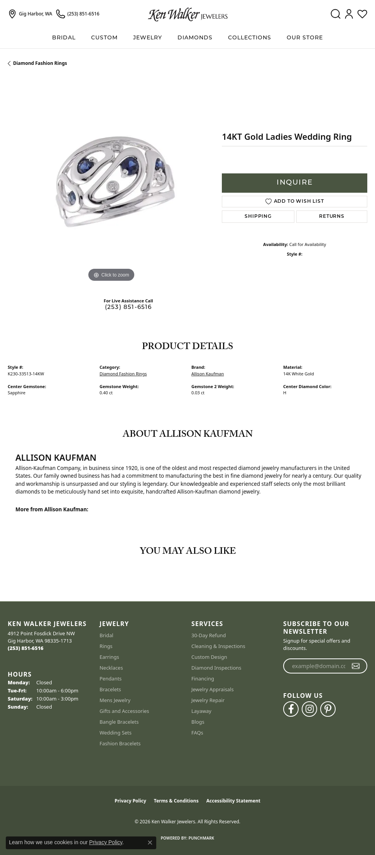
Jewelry (147, 38)
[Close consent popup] (150, 842)
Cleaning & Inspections (218, 646)
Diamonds (195, 38)
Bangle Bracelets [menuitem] (119, 721)
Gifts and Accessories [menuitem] (124, 710)
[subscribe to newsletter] (356, 666)
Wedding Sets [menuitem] (116, 732)
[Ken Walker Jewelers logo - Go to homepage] (187, 14)
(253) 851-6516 (128, 307)
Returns (332, 216)
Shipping (258, 216)
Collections (249, 38)
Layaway (201, 710)
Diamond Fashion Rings (40, 63)
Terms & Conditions (176, 800)
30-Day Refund (208, 635)
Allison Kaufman (207, 374)
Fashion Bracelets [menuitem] (120, 743)
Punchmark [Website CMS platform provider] (202, 838)
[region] (111, 180)
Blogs (197, 721)
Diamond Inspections (216, 667)
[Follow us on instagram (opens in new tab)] (309, 709)
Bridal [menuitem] (106, 635)
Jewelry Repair (208, 700)
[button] (335, 14)
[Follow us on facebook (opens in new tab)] (291, 709)
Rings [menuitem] (106, 646)
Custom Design (209, 656)
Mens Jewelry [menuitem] (115, 700)
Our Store (305, 38)
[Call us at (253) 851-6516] (26, 648)
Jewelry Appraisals (212, 689)
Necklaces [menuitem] (111, 667)
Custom (104, 38)
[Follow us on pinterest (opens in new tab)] (328, 709)
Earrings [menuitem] (109, 656)
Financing (202, 678)
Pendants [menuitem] (111, 678)
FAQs (197, 732)
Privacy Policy (130, 800)
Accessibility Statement (233, 800)
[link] (30, 14)
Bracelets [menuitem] (110, 689)
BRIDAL (64, 38)
